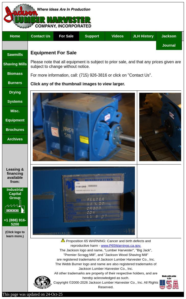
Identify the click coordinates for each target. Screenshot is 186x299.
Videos (118, 36)
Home (15, 36)
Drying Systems (14, 97)
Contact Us (40, 36)
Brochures (15, 130)
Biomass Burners (15, 78)
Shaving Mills (15, 64)
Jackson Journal (168, 40)
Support (92, 36)
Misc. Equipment (15, 115)
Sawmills (15, 55)
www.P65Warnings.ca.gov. (121, 246)
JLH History (143, 36)
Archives (15, 139)
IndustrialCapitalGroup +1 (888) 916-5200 (15, 207)
